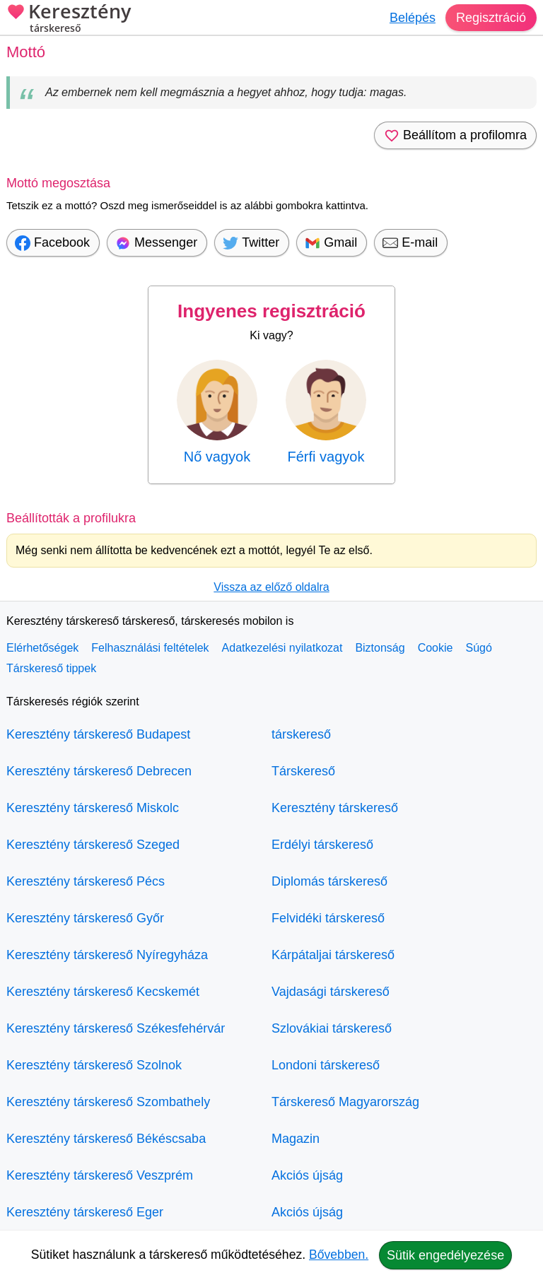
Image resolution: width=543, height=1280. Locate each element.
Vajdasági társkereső (331, 992)
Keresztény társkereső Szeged (93, 845)
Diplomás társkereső (329, 881)
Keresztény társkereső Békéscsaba (106, 1139)
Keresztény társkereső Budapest (98, 734)
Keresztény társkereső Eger (84, 1212)
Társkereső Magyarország (345, 1102)
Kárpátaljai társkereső (333, 955)
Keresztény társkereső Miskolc (92, 808)
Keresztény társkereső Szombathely (108, 1102)
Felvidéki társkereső (328, 918)
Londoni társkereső (326, 1065)
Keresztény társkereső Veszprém (99, 1175)
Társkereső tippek (51, 668)
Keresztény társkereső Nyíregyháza (107, 955)
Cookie (435, 648)
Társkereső (303, 771)
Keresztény (68, 19)
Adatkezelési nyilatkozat (282, 648)
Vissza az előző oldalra (271, 587)
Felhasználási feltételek (150, 648)
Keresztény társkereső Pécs (85, 881)
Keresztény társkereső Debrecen (99, 771)
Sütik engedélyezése (445, 1255)
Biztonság (379, 648)
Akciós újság (307, 1175)
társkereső (301, 734)
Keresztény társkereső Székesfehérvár (115, 1028)
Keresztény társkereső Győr (85, 918)
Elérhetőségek (42, 648)
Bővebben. (338, 1254)
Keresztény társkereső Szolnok (94, 1065)
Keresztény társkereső (335, 808)
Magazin (296, 1139)
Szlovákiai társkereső (332, 1028)
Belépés (413, 18)
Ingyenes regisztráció (271, 311)
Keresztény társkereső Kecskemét (102, 992)
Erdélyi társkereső (322, 845)
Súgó (478, 648)
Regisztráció (491, 18)
